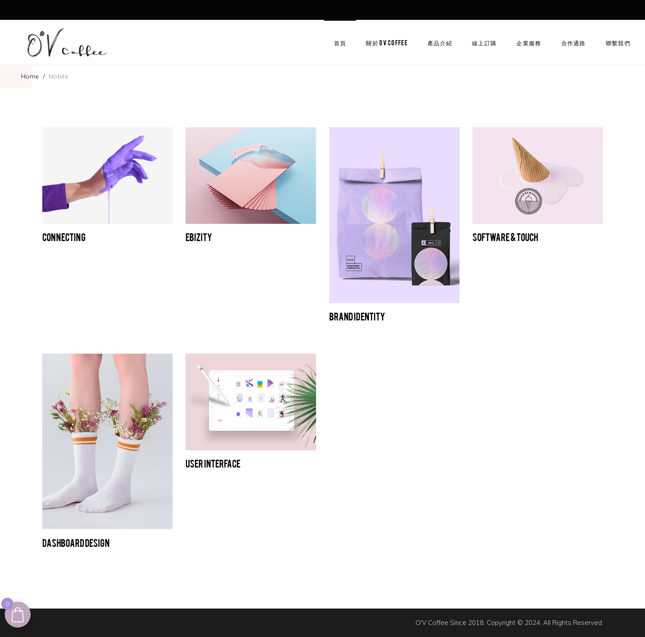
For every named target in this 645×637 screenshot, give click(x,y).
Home (30, 76)
